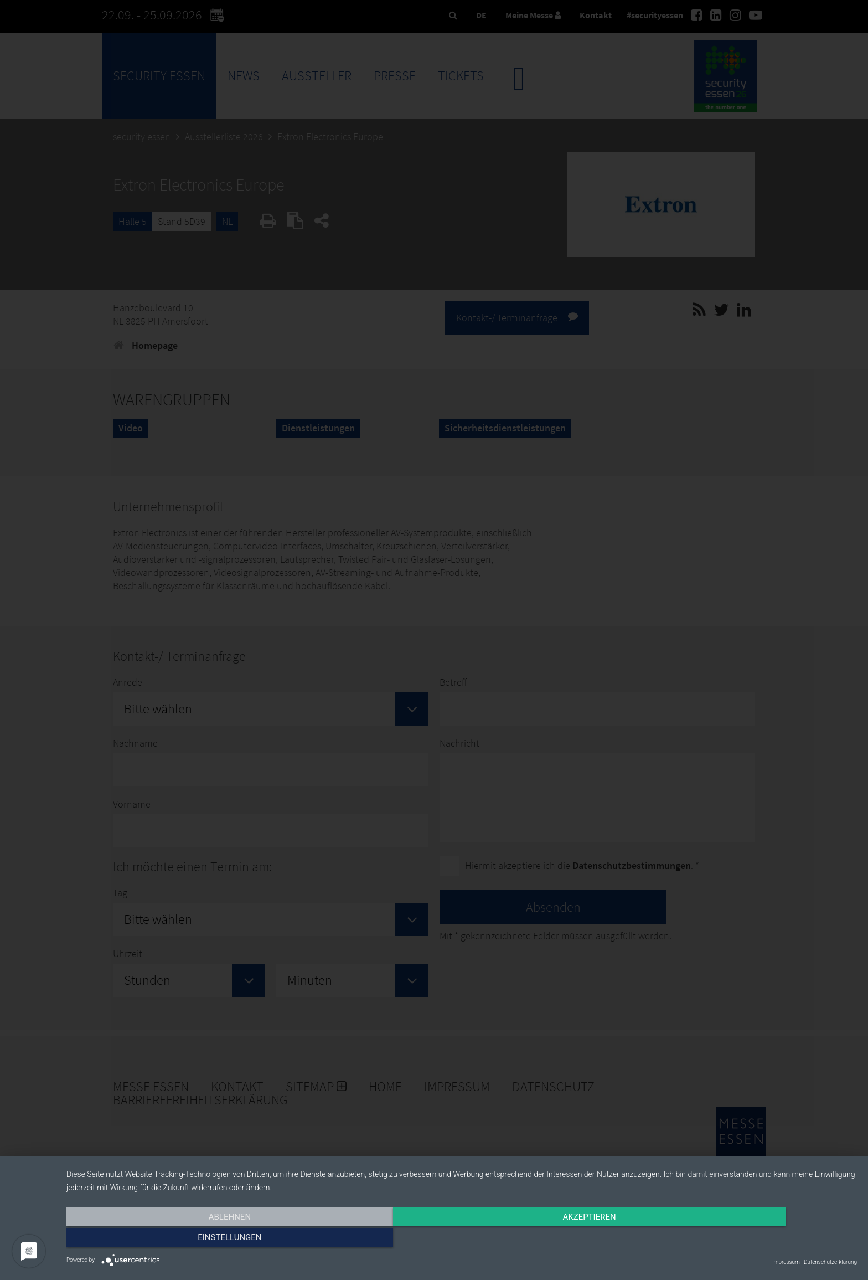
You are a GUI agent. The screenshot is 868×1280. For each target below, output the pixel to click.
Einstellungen (738, 1240)
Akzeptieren (461, 1240)
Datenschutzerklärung (830, 1262)
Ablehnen (185, 1240)
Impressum (786, 1262)
